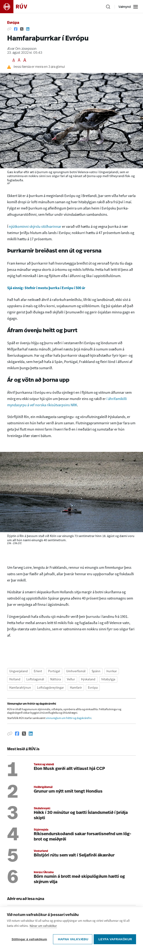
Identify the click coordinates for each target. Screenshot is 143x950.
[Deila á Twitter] (21, 29)
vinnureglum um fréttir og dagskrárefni (68, 718)
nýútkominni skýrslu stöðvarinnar (35, 226)
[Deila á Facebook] (15, 29)
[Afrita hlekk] (9, 29)
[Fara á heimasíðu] (17, 6)
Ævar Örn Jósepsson (22, 49)
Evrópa (13, 23)
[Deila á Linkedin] (27, 29)
